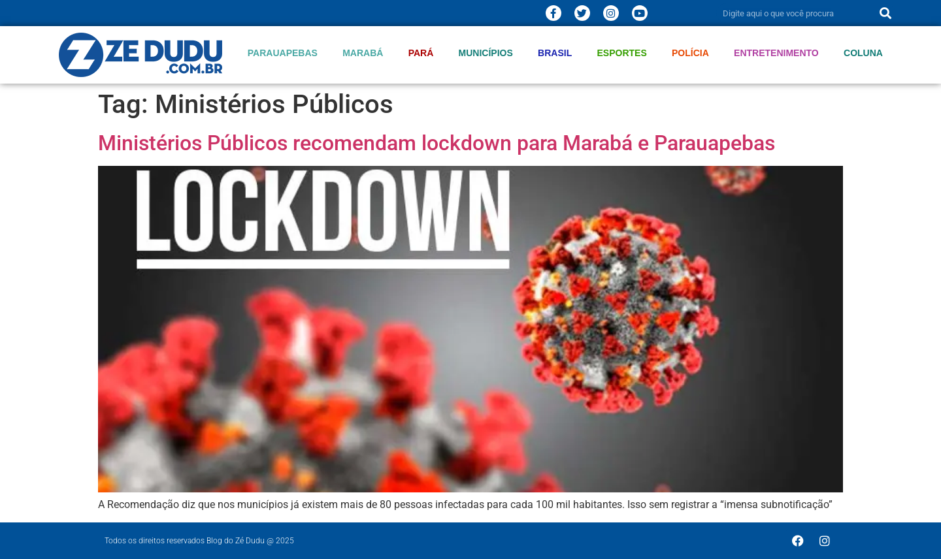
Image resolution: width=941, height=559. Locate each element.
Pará (421, 53)
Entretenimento (776, 53)
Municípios (486, 53)
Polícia (690, 53)
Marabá (362, 53)
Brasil (555, 53)
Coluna (863, 53)
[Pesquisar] (885, 13)
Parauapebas (283, 53)
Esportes (622, 53)
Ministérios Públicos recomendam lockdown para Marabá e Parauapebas (436, 143)
